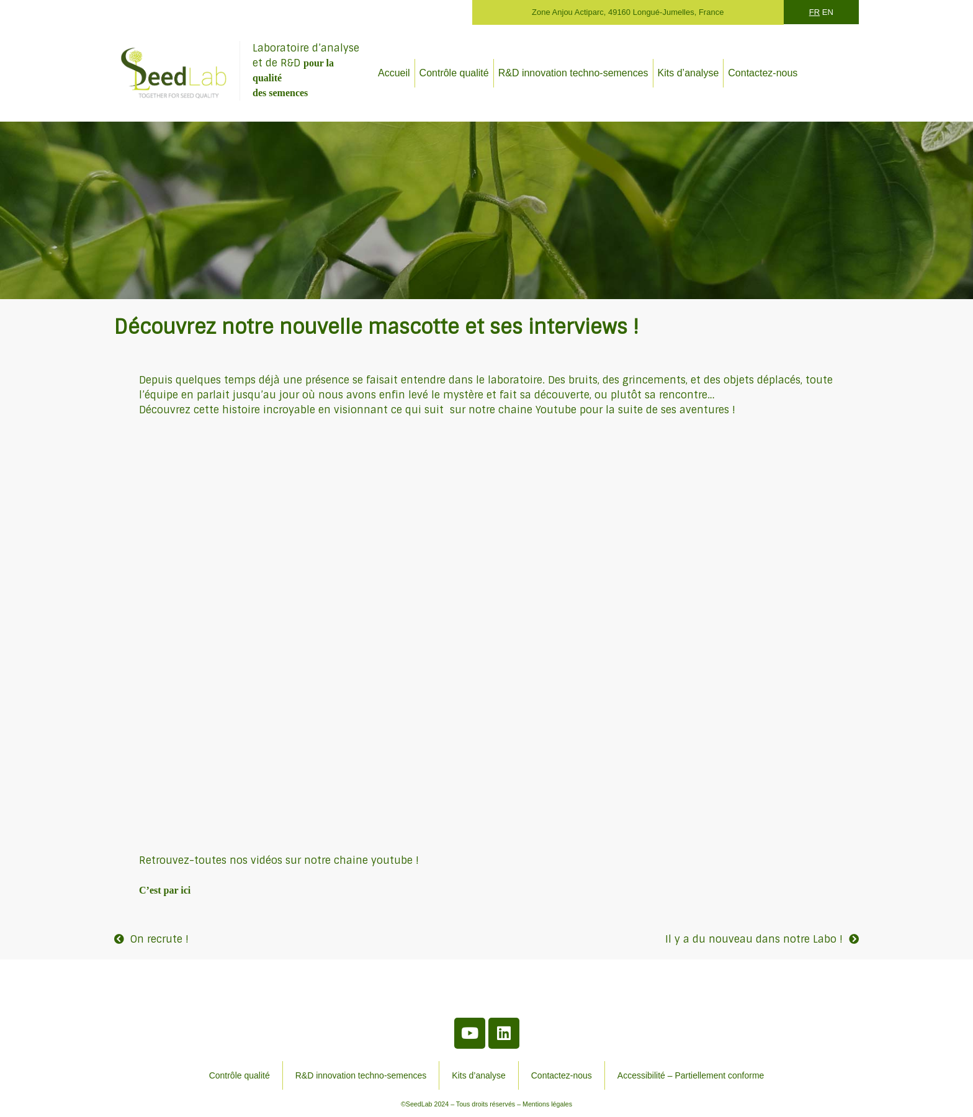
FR (814, 12)
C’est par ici (165, 890)
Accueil (394, 73)
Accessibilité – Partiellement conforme (690, 1075)
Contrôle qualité (454, 73)
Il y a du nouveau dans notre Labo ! (754, 939)
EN (827, 12)
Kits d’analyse (688, 73)
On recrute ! (159, 939)
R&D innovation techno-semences (573, 73)
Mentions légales (547, 1104)
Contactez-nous (762, 73)
